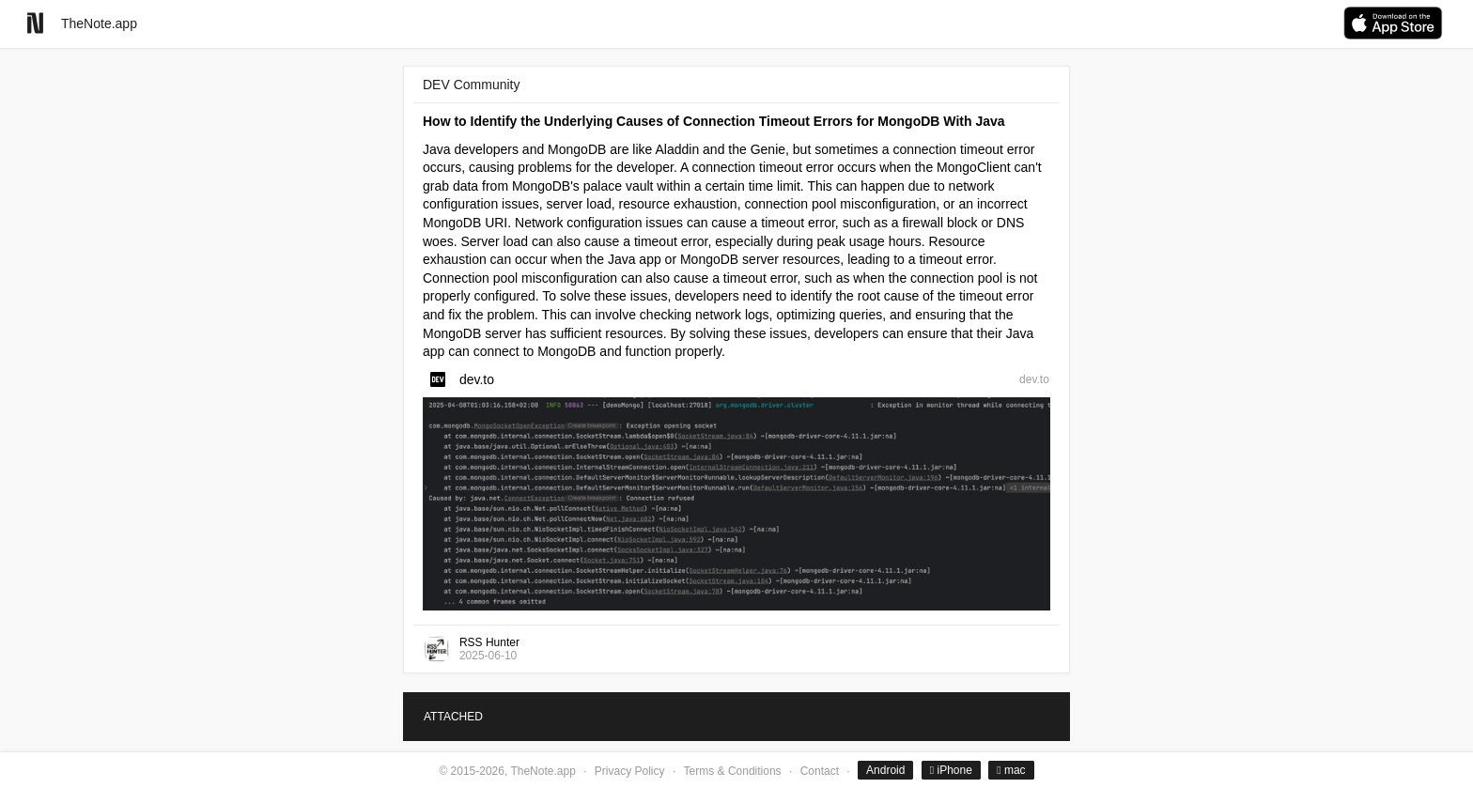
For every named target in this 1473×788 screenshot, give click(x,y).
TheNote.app (99, 23)
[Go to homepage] (35, 23)
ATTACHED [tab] (453, 716)
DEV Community (471, 84)
